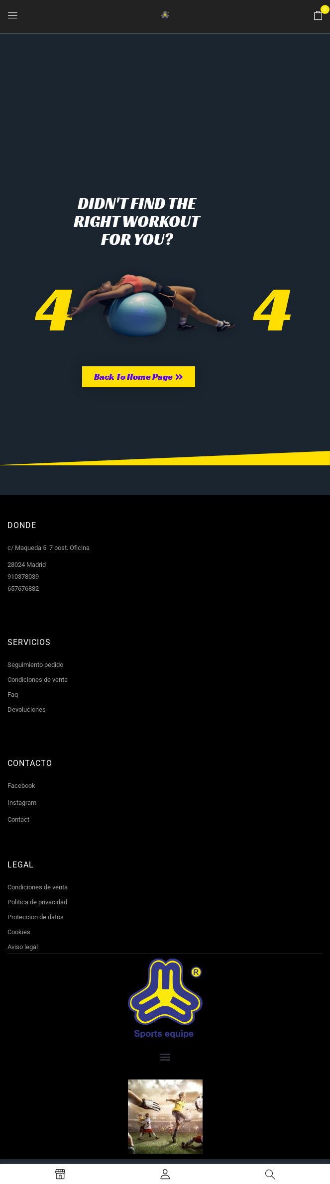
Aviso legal (22, 947)
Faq (12, 694)
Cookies (18, 932)
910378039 (23, 576)
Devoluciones (26, 709)
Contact (18, 819)
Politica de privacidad (37, 902)
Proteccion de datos (35, 917)
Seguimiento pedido (35, 664)
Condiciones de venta (37, 679)
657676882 (23, 588)
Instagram (21, 802)
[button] (318, 16)
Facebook (21, 785)
